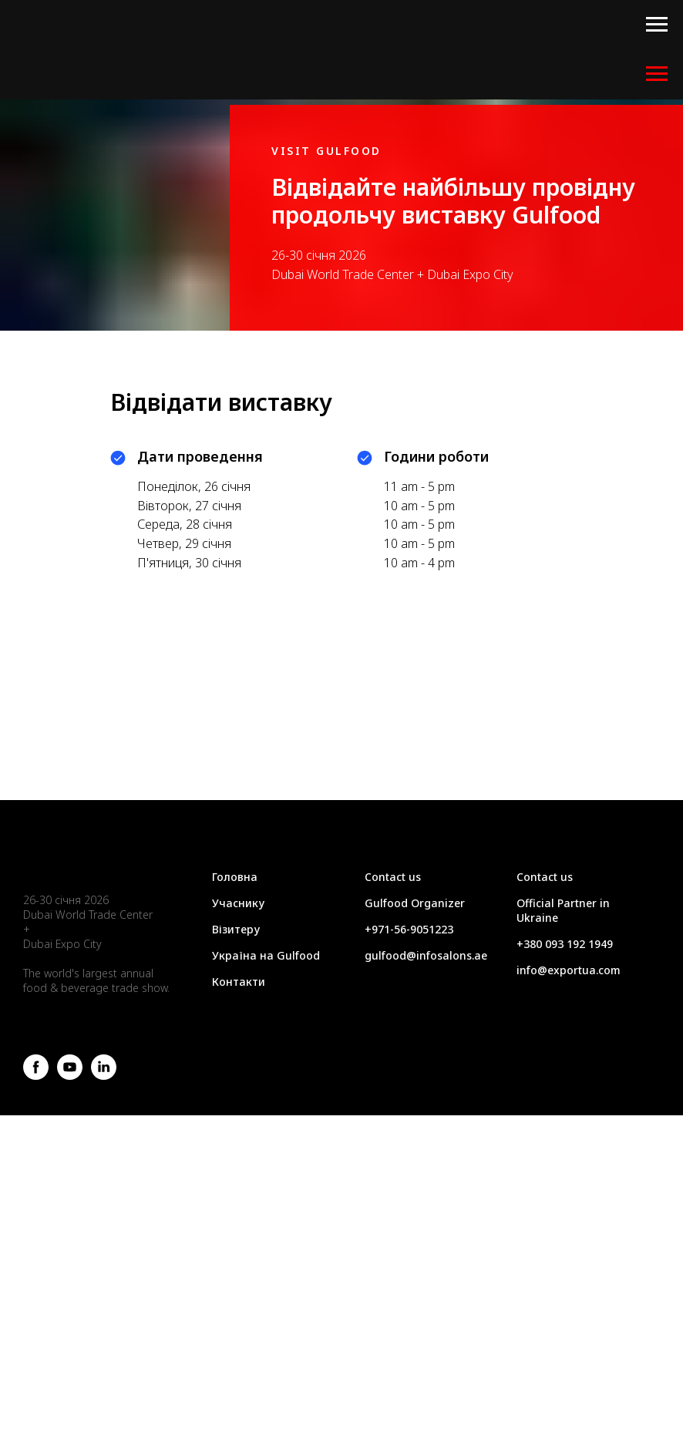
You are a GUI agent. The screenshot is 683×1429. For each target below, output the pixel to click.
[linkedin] (103, 1075)
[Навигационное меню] (657, 24)
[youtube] (69, 1075)
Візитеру (236, 929)
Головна (234, 876)
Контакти (238, 981)
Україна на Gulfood (266, 955)
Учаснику (238, 903)
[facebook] (36, 1075)
